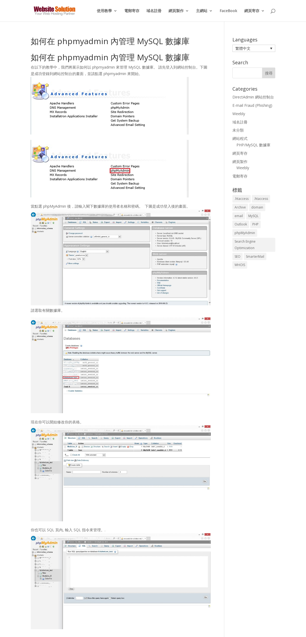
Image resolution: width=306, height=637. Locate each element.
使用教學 (104, 11)
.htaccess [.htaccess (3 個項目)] (261, 198)
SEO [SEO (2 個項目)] (237, 256)
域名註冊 (153, 11)
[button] (254, 48)
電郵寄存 (131, 11)
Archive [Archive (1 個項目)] (240, 207)
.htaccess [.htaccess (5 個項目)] (242, 198)
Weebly (238, 113)
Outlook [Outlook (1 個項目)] (241, 224)
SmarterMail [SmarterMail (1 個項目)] (255, 256)
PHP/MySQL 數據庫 (253, 144)
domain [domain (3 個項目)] (257, 207)
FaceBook (228, 11)
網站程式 (239, 138)
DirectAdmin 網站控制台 (253, 97)
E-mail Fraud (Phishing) (252, 105)
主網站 (201, 11)
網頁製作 (176, 11)
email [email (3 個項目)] (239, 216)
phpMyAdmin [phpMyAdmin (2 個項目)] (245, 233)
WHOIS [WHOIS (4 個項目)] (240, 265)
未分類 (238, 130)
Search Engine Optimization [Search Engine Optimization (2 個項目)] (245, 244)
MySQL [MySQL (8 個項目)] (253, 216)
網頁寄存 (251, 11)
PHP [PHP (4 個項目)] (255, 224)
